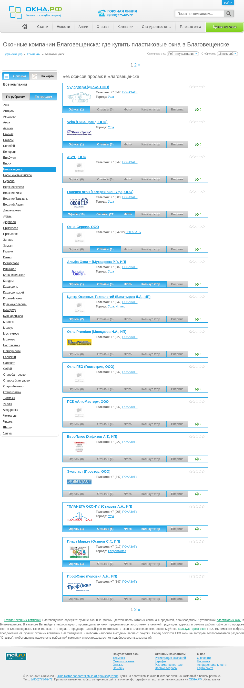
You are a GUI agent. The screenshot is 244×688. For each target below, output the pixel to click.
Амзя (6, 122)
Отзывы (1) (105, 249)
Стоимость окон (123, 661)
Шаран (7, 427)
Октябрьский (11, 351)
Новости (63, 27)
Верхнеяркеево (13, 187)
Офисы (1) (76, 109)
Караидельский (13, 292)
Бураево (8, 181)
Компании (125, 27)
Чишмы (8, 421)
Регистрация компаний (170, 658)
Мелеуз (8, 327)
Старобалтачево (14, 374)
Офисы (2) (76, 319)
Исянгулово (11, 263)
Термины (119, 658)
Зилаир (8, 239)
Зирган (7, 245)
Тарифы (160, 661)
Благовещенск (12, 169)
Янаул (7, 433)
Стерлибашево (13, 386)
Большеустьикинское (17, 175)
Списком (19, 76)
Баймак (8, 134)
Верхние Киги (12, 193)
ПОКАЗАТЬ (129, 92)
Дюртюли (9, 222)
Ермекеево (10, 228)
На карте (47, 76)
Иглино (120, 306)
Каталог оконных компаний (22, 620)
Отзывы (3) (105, 144)
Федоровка (10, 410)
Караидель (10, 286)
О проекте (204, 658)
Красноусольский (15, 304)
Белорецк (9, 151)
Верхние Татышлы (15, 198)
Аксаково (9, 116)
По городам (43, 96)
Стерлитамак (117, 551)
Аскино (8, 128)
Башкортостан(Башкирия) (43, 15)
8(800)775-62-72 (120, 15)
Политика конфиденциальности (211, 663)
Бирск (7, 163)
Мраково (9, 339)
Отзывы (103, 27)
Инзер (7, 257)
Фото (128, 214)
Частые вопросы (166, 668)
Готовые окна (190, 27)
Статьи (42, 27)
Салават (9, 363)
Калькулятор (150, 284)
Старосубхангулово (16, 380)
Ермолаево (11, 234)
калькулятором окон (192, 629)
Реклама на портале (169, 664)
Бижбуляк (9, 157)
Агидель (8, 110)
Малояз (8, 322)
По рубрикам (15, 96)
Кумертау (9, 310)
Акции (83, 27)
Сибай (7, 369)
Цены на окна (224, 27)
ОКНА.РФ (195, 679)
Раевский (9, 357)
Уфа (111, 96)
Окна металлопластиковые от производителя (87, 676)
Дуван (7, 216)
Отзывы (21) (105, 214)
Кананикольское (14, 275)
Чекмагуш (10, 415)
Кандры (8, 281)
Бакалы (8, 140)
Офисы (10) (76, 214)
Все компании (15, 84)
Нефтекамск (11, 345)
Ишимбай (9, 269)
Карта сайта (205, 668)
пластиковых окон (229, 620)
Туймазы (9, 398)
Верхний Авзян (13, 204)
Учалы (7, 404)
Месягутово (11, 333)
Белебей (9, 146)
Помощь (118, 668)
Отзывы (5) (105, 529)
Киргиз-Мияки (12, 298)
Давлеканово (12, 210)
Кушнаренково (13, 316)
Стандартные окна (157, 27)
